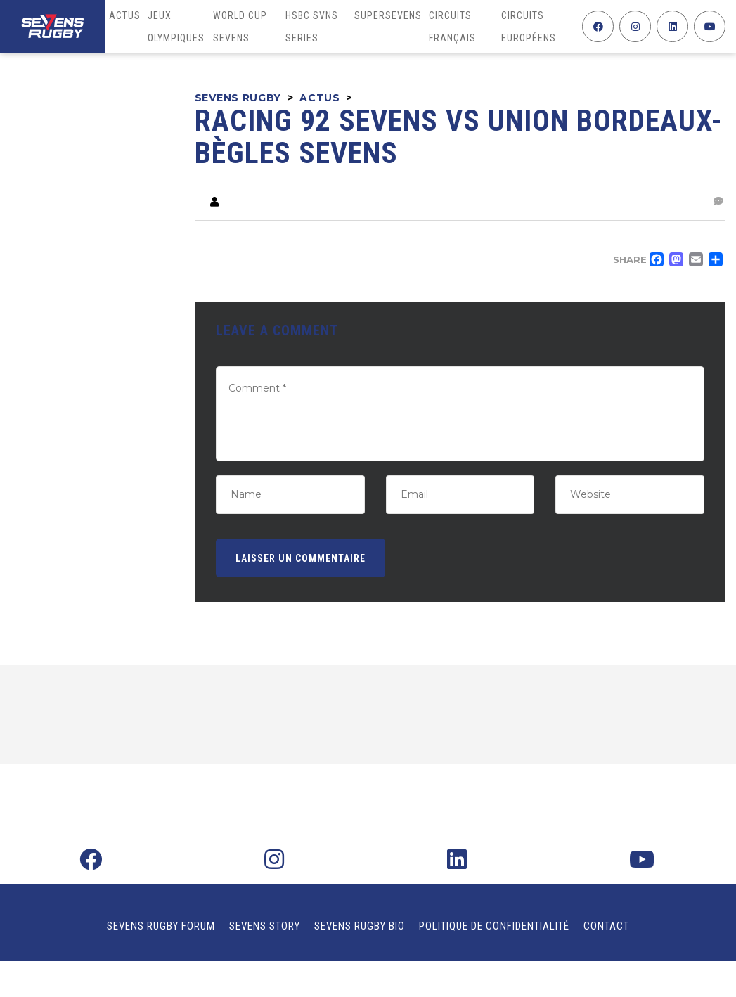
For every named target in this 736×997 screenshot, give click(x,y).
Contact (606, 926)
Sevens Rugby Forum (161, 926)
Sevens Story (264, 926)
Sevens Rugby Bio (359, 926)
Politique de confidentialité (494, 926)
